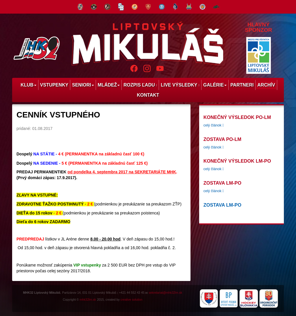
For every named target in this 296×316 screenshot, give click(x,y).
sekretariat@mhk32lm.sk (165, 292)
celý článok (214, 125)
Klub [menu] (28, 84)
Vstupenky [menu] (54, 84)
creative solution (132, 299)
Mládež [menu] (109, 84)
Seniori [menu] (83, 84)
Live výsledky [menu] (180, 84)
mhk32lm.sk (88, 299)
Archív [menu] (266, 84)
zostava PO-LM (222, 139)
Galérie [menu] (215, 84)
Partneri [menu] (242, 84)
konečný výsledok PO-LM (237, 117)
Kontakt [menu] (148, 95)
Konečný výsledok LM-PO (237, 160)
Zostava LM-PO (222, 182)
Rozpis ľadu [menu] (140, 84)
